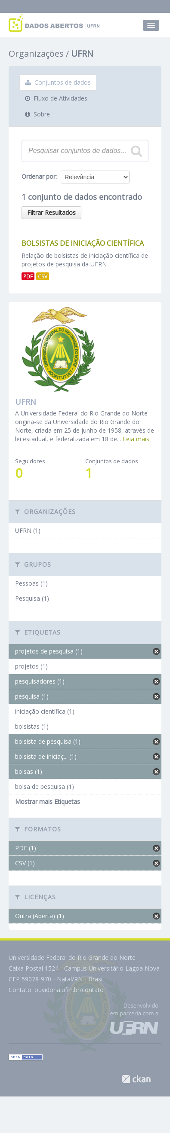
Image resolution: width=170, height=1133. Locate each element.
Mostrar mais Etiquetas (47, 801)
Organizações (36, 53)
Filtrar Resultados (51, 212)
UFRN (82, 53)
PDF (28, 276)
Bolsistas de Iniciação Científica (83, 243)
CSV (42, 276)
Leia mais (136, 439)
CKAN (136, 1079)
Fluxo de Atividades (56, 98)
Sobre (37, 114)
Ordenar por (39, 176)
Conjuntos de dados (58, 82)
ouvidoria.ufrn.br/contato (69, 990)
